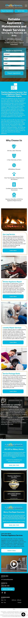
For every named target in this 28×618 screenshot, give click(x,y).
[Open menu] (26, 6)
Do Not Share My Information (13, 611)
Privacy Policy (3, 611)
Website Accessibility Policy (20, 613)
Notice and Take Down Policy (8, 613)
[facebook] (2, 593)
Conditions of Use (23, 611)
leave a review (16, 421)
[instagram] (5, 593)
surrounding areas (8, 579)
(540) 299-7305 (5, 586)
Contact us (22, 130)
